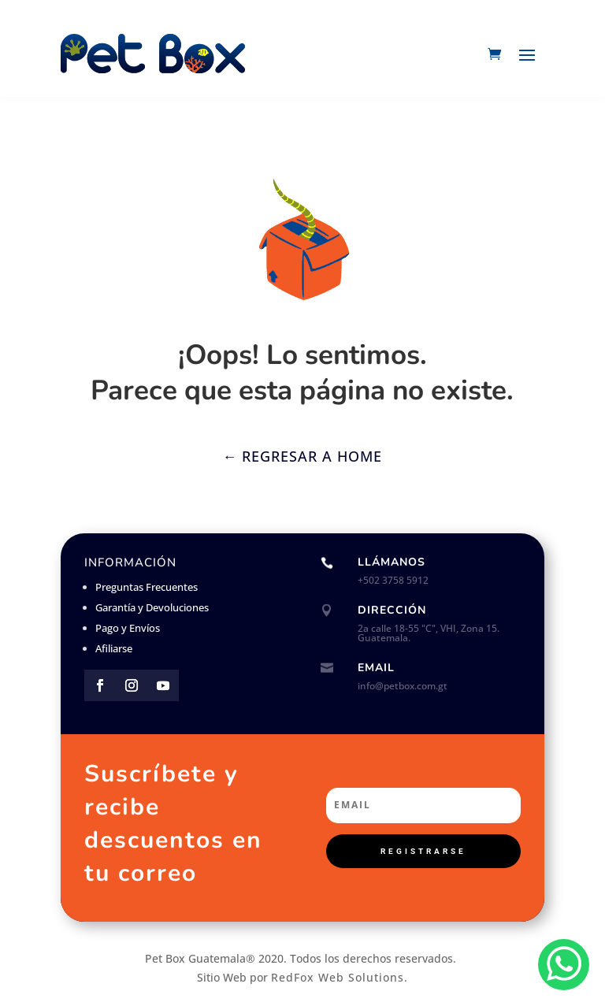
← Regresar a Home (302, 456)
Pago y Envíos (127, 628)
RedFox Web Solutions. (339, 977)
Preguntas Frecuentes (146, 587)
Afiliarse (113, 648)
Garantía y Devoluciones (152, 607)
